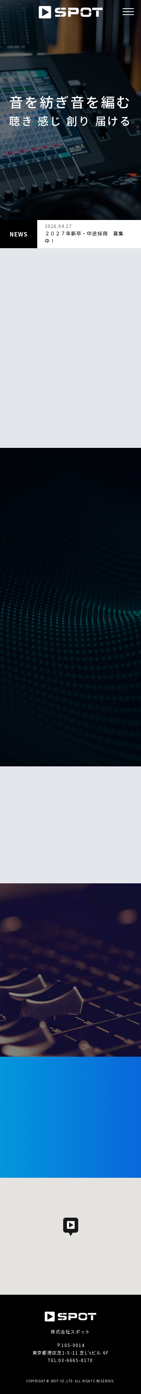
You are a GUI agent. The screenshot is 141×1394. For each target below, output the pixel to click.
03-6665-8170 (75, 1360)
